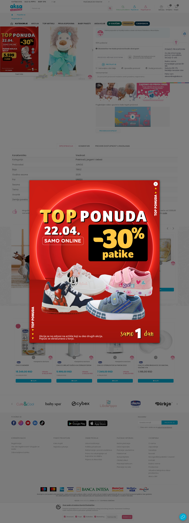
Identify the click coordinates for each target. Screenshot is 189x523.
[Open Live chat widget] (183, 517)
